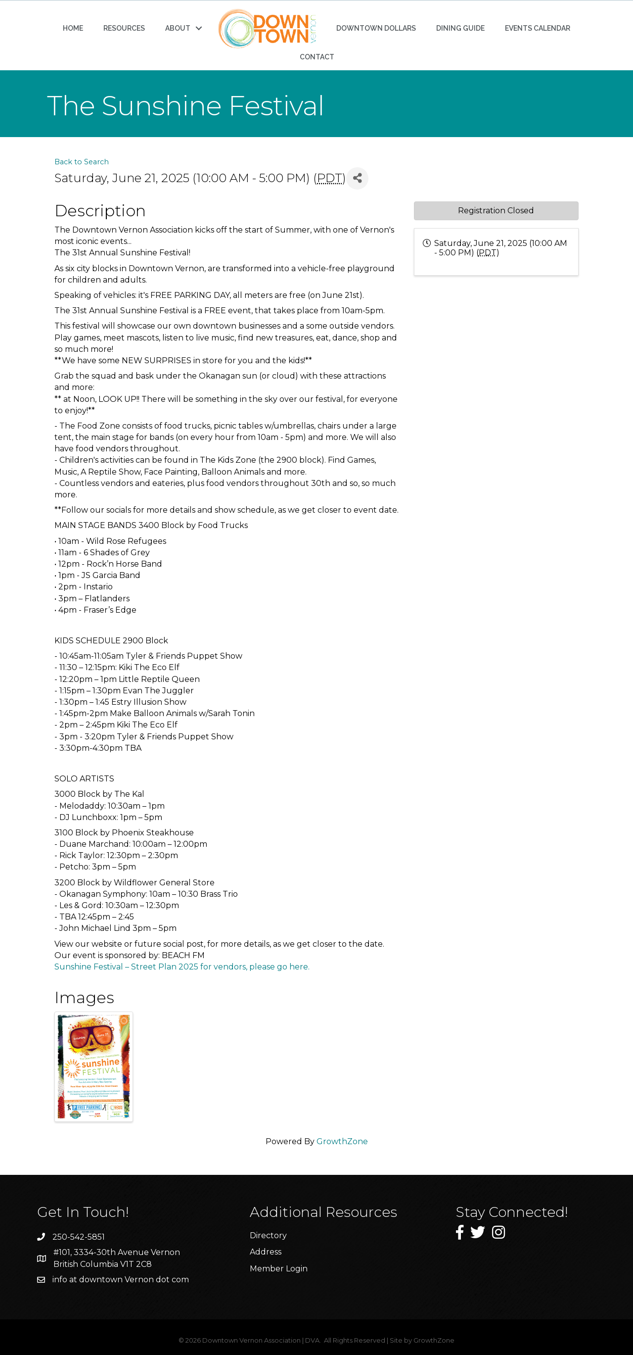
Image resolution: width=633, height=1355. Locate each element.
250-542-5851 (78, 1237)
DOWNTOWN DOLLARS (376, 28)
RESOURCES (124, 28)
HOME (73, 28)
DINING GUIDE (460, 28)
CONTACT (317, 57)
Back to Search (81, 161)
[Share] (357, 178)
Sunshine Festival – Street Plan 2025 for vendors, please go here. (182, 966)
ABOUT (177, 28)
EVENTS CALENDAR (537, 28)
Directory (268, 1235)
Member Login (279, 1268)
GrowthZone (342, 1141)
